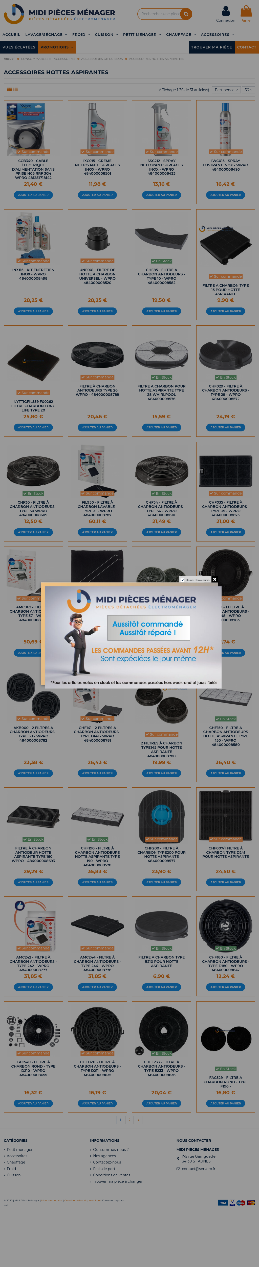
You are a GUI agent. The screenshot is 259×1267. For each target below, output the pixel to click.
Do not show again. (198, 579)
